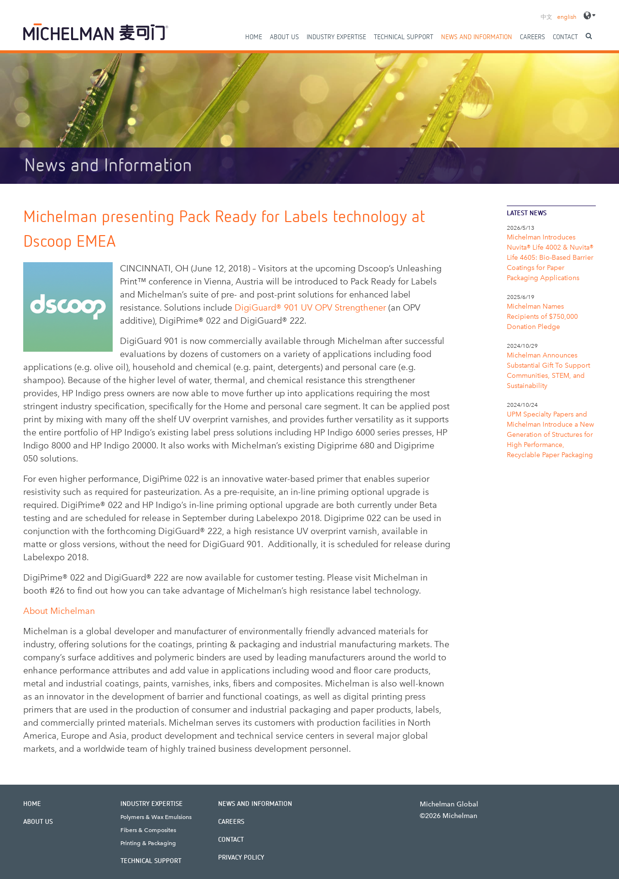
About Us (284, 37)
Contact (565, 37)
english (566, 17)
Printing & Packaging (148, 843)
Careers (532, 37)
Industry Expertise (336, 37)
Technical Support (403, 37)
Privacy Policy (241, 857)
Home (253, 37)
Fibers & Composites (148, 830)
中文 (546, 17)
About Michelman (59, 611)
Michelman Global (449, 804)
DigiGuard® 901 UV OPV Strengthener (310, 307)
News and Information (476, 37)
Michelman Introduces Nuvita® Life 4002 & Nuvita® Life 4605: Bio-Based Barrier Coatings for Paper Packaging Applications (550, 257)
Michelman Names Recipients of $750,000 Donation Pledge (542, 316)
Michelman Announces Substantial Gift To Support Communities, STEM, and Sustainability (548, 370)
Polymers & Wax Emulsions (156, 817)
